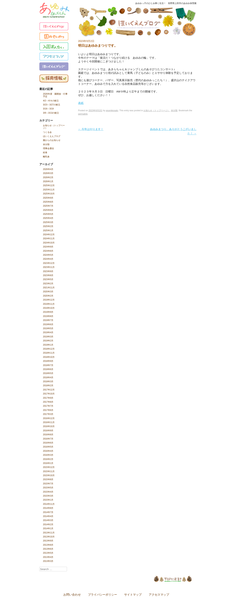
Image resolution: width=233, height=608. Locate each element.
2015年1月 (48, 500)
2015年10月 (49, 475)
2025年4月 (48, 218)
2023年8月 (48, 275)
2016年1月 (48, 463)
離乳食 (46, 156)
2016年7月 (48, 438)
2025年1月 (48, 230)
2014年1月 (48, 528)
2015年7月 (48, 483)
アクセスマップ (159, 594)
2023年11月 (49, 267)
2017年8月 (48, 402)
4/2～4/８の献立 (51, 100)
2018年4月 (48, 377)
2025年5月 (48, 214)
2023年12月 (49, 263)
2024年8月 (48, 251)
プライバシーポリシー (102, 594)
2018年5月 (48, 373)
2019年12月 (49, 300)
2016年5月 (48, 447)
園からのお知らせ (51, 140)
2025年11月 (49, 189)
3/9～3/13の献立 (51, 113)
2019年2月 (48, 340)
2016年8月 (48, 434)
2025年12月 (49, 185)
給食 (45, 152)
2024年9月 (48, 246)
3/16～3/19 (48, 108)
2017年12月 (49, 389)
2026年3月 (48, 173)
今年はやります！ (90, 129)
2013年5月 (48, 553)
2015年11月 (49, 471)
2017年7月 (48, 406)
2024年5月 (48, 255)
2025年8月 (48, 202)
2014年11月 (49, 504)
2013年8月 (48, 545)
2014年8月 (48, 508)
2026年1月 (48, 181)
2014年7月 (48, 512)
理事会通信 (48, 148)
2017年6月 (48, 410)
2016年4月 (48, 451)
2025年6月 (48, 210)
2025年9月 (48, 198)
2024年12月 (49, 234)
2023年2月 (48, 283)
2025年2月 (48, 226)
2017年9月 (48, 398)
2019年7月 (48, 320)
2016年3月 (48, 455)
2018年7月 (48, 365)
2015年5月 (48, 487)
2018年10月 (49, 357)
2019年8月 (48, 316)
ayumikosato (112, 110)
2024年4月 (48, 259)
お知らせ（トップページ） (54, 126)
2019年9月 (48, 312)
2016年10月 (49, 426)
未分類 (46, 144)
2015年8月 (48, 479)
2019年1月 (48, 345)
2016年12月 (49, 418)
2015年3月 (48, 496)
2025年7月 (48, 206)
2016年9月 (48, 430)
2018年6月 (48, 369)
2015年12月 (49, 467)
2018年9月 (48, 361)
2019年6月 (48, 324)
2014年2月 (48, 524)
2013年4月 (48, 557)
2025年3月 (48, 222)
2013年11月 (49, 532)
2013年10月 (49, 536)
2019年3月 (48, 336)
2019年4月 (48, 332)
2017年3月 (48, 414)
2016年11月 (49, 422)
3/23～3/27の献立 (51, 104)
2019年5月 (48, 328)
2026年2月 (48, 177)
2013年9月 (48, 540)
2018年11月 (49, 353)
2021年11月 (49, 287)
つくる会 (47, 132)
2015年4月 (48, 492)
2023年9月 (48, 271)
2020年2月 (48, 296)
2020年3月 (48, 291)
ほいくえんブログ (51, 136)
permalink (83, 114)
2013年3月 (48, 561)
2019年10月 (49, 308)
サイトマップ (133, 594)
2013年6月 (48, 549)
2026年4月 (48, 169)
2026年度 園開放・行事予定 (55, 95)
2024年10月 (49, 242)
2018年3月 (48, 381)
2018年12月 (49, 349)
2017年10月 (49, 393)
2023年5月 (48, 279)
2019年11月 (49, 304)
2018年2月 (48, 385)
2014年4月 (48, 516)
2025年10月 (49, 193)
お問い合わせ (72, 594)
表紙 (81, 102)
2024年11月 (49, 238)
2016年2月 (48, 459)
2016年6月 (48, 443)
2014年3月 (48, 520)
